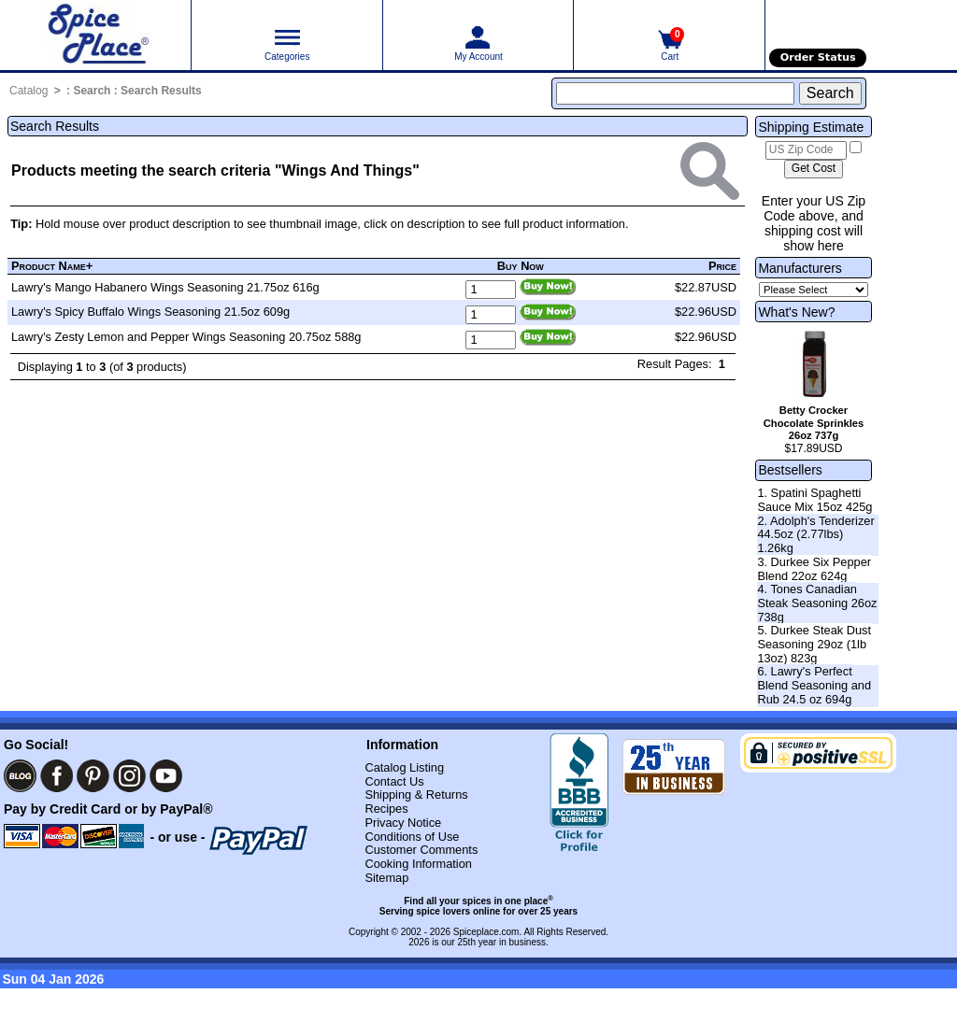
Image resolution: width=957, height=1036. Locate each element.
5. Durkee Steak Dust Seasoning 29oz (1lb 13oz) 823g (814, 643)
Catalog (28, 90)
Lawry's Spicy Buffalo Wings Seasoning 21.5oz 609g (150, 312)
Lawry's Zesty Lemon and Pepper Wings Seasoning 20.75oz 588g (186, 337)
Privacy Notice (402, 823)
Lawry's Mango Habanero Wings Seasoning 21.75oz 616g (165, 287)
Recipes (385, 809)
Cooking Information (418, 864)
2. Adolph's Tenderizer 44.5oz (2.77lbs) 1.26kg (815, 534)
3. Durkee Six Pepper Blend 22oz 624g (814, 569)
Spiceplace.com (486, 932)
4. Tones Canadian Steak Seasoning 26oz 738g (817, 602)
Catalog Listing (404, 767)
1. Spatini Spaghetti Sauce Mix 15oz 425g (814, 500)
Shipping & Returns (415, 795)
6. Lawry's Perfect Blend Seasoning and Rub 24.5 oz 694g (814, 684)
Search (91, 90)
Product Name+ (52, 266)
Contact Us (393, 781)
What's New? (796, 312)
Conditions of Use (411, 837)
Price (722, 266)
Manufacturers (799, 268)
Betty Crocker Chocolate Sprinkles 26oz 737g (814, 423)
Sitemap (386, 878)
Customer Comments (421, 850)
